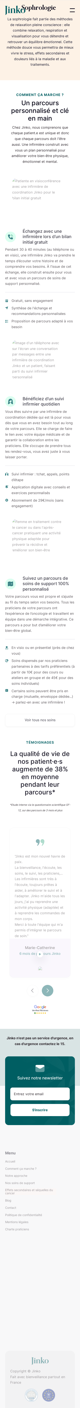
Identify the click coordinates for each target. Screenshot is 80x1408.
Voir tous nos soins (40, 731)
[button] (72, 10)
